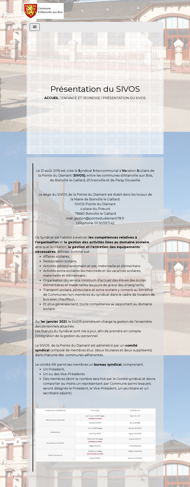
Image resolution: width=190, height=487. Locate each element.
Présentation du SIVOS (124, 98)
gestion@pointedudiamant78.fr (99, 218)
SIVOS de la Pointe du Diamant (82, 194)
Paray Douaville (127, 180)
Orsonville (97, 180)
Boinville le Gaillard (69, 180)
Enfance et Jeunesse (80, 98)
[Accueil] (44, 11)
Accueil (51, 98)
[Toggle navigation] (35, 27)
